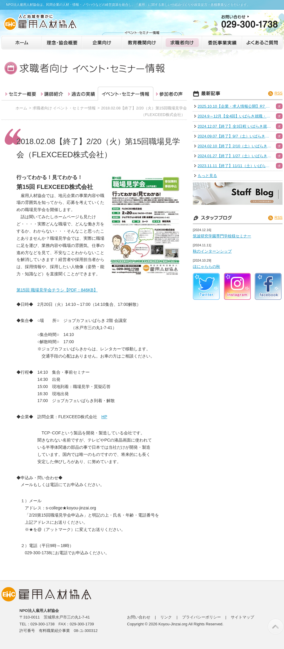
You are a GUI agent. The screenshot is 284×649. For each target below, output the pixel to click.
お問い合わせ (138, 617)
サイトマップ (242, 617)
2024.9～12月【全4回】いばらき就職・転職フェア (235, 116)
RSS (278, 93)
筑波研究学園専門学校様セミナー (222, 236)
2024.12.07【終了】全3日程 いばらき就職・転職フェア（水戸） (235, 126)
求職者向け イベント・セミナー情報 (64, 108)
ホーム (21, 108)
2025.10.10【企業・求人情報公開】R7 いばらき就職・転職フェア (235, 106)
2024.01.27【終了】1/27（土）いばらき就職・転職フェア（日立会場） (235, 156)
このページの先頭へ (275, 626)
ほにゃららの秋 (206, 266)
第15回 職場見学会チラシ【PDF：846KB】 (57, 290)
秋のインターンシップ (212, 251)
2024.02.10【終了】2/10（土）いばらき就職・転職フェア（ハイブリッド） (235, 146)
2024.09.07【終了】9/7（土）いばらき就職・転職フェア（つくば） (235, 136)
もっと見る (207, 175)
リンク (166, 617)
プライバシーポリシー (201, 617)
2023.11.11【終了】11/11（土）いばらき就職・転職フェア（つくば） (235, 166)
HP (104, 416)
